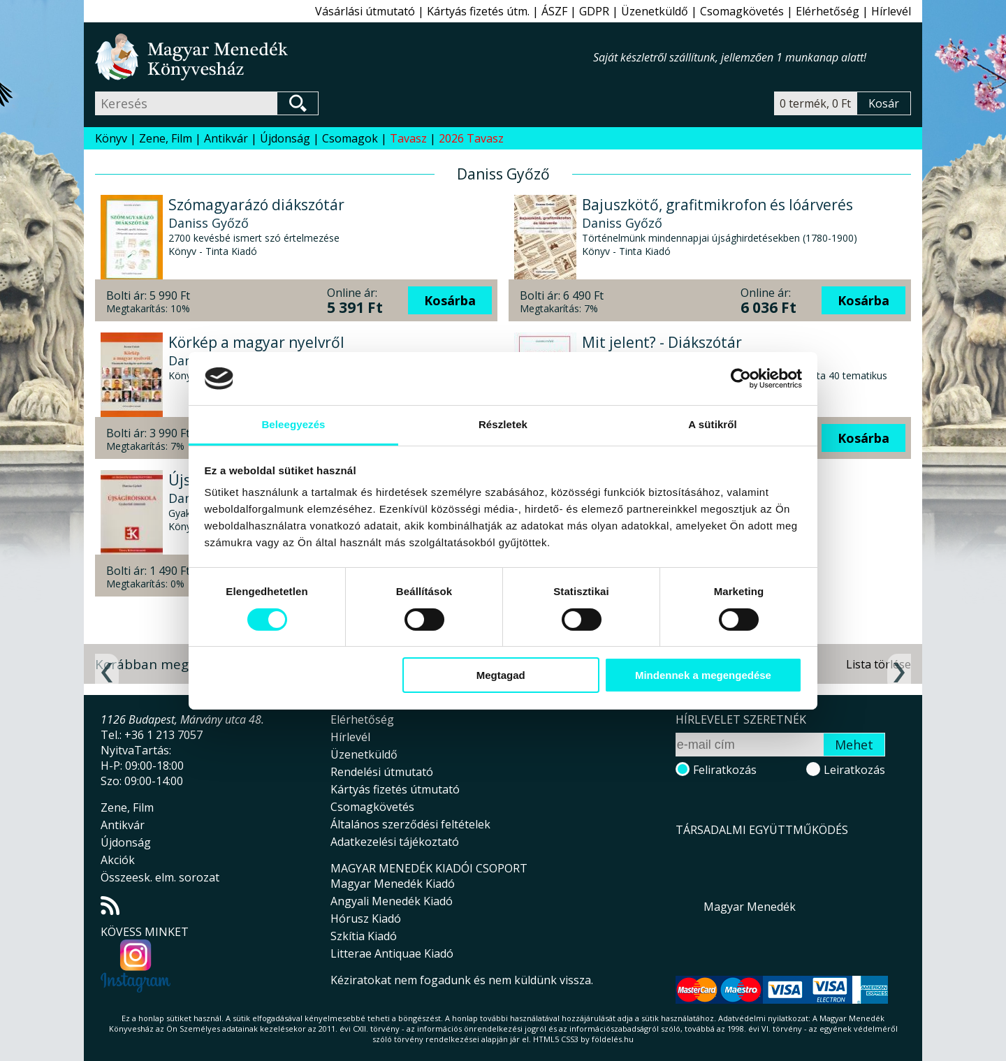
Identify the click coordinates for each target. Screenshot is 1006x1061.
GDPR (594, 11)
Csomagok (350, 138)
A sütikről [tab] (712, 424)
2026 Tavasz (471, 138)
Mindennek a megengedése (703, 675)
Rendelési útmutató (381, 772)
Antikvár (226, 138)
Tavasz (408, 138)
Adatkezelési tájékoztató (394, 841)
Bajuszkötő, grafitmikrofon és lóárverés (717, 204)
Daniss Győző (208, 222)
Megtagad (500, 675)
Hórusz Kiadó (365, 918)
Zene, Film (165, 138)
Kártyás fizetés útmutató (395, 789)
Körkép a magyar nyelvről (256, 342)
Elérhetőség (827, 11)
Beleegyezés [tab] (293, 424)
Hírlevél (891, 11)
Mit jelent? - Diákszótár (662, 342)
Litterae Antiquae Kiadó (391, 953)
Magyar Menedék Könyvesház (344, 57)
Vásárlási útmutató (365, 11)
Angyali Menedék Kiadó (391, 901)
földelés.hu (613, 1039)
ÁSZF (554, 11)
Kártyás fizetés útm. (478, 11)
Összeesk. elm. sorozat (160, 877)
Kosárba (450, 300)
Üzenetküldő (654, 11)
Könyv (111, 138)
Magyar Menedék (750, 906)
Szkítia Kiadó (363, 936)
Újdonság (285, 138)
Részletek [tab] (503, 424)
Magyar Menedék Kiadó (392, 883)
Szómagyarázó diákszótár (256, 204)
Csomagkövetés (742, 11)
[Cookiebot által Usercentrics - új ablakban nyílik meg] (741, 378)
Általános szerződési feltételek (410, 824)
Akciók (118, 860)
